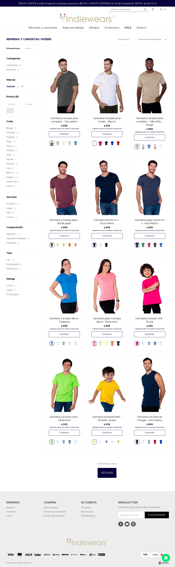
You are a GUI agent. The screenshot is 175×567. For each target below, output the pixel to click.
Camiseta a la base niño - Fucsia (149, 320)
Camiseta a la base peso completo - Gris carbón (64, 120)
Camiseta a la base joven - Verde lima (64, 418)
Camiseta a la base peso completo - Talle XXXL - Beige (150, 121)
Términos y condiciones (55, 511)
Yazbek (27, 48)
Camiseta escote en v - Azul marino (107, 222)
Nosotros (10, 507)
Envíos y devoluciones (54, 515)
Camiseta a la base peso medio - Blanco (107, 120)
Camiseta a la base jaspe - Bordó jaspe (64, 222)
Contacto (10, 511)
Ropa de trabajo (73, 27)
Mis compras (87, 511)
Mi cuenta (85, 507)
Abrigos (94, 27)
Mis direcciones (88, 515)
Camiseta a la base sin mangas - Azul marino (149, 418)
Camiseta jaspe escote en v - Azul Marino (150, 222)
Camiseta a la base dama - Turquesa (64, 320)
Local (8, 515)
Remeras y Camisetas (42, 27)
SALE (127, 27)
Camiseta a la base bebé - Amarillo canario (107, 418)
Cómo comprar (51, 507)
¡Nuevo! (141, 27)
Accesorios (112, 27)
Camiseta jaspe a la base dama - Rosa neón (107, 320)
